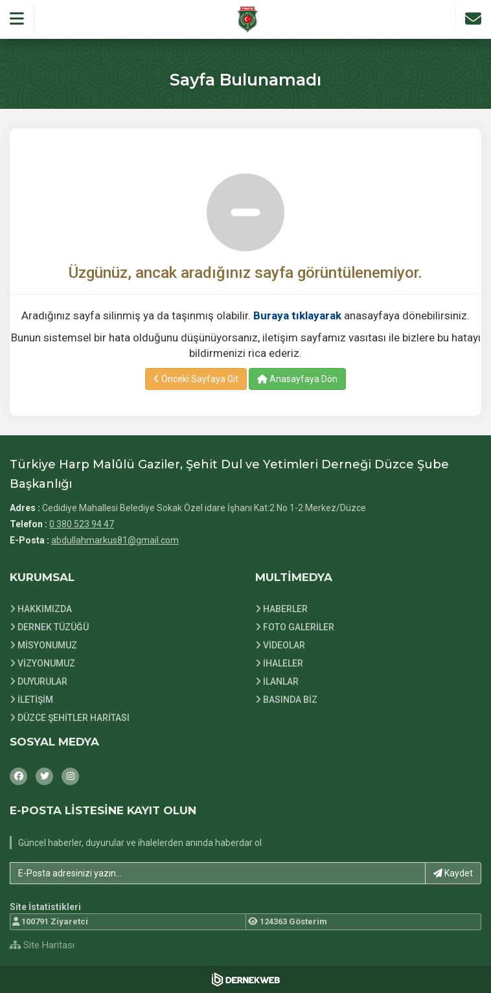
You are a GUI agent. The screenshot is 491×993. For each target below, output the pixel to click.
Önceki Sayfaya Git (196, 379)
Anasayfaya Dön (297, 379)
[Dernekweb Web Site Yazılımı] (245, 979)
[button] (17, 19)
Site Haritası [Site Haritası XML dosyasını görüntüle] (42, 945)
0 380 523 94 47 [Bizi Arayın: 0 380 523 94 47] (81, 524)
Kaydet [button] (453, 873)
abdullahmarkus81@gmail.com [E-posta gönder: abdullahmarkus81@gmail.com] (115, 540)
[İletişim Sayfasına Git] (473, 19)
